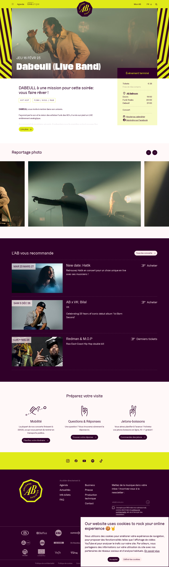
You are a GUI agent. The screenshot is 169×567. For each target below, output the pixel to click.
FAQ (62, 499)
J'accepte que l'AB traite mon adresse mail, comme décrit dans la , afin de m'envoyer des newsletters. (131, 511)
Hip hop (24, 100)
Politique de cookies (65, 563)
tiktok (101, 461)
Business (90, 485)
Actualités (65, 489)
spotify (92, 461)
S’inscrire (148, 502)
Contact (89, 503)
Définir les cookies (131, 559)
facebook (76, 460)
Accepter (113, 559)
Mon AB (137, 4)
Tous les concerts (146, 253)
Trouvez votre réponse (84, 437)
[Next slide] (154, 152)
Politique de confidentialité (44, 563)
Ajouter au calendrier (134, 116)
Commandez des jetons (133, 437)
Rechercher (156, 4)
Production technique (91, 496)
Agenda (20, 4)
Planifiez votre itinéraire (36, 440)
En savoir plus (152, 550)
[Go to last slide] (148, 152)
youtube (84, 461)
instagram (67, 461)
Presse (89, 489)
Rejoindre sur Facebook (135, 120)
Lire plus (26, 129)
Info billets (65, 494)
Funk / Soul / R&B (44, 100)
